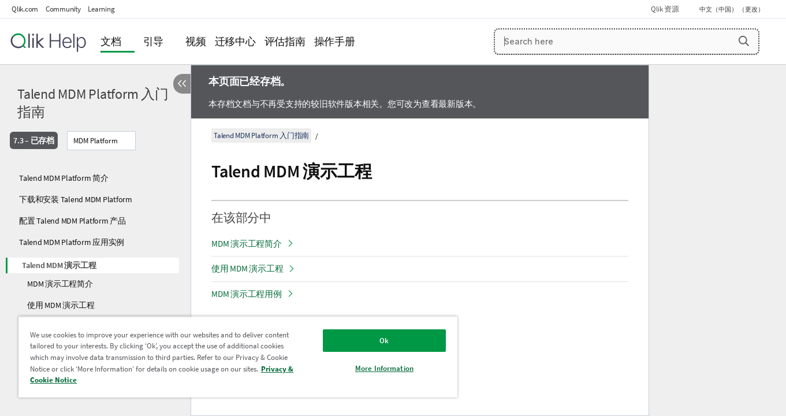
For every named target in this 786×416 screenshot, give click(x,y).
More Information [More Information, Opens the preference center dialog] (384, 368)
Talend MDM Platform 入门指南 (93, 103)
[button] (744, 41)
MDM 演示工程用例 (246, 293)
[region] (237, 357)
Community (63, 9)
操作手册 (334, 41)
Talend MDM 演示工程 (59, 265)
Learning (101, 9)
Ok (384, 341)
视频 (195, 41)
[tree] (95, 252)
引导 (153, 41)
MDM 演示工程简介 (60, 283)
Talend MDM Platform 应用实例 (71, 242)
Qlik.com (25, 9)
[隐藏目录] (182, 84)
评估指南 (285, 41)
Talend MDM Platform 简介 (64, 178)
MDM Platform (95, 141)
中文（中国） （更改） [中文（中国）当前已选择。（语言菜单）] (732, 9)
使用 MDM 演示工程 (60, 305)
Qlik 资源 (665, 9)
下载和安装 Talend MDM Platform (75, 199)
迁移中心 (235, 41)
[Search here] (626, 41)
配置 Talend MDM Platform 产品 (72, 221)
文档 (110, 41)
